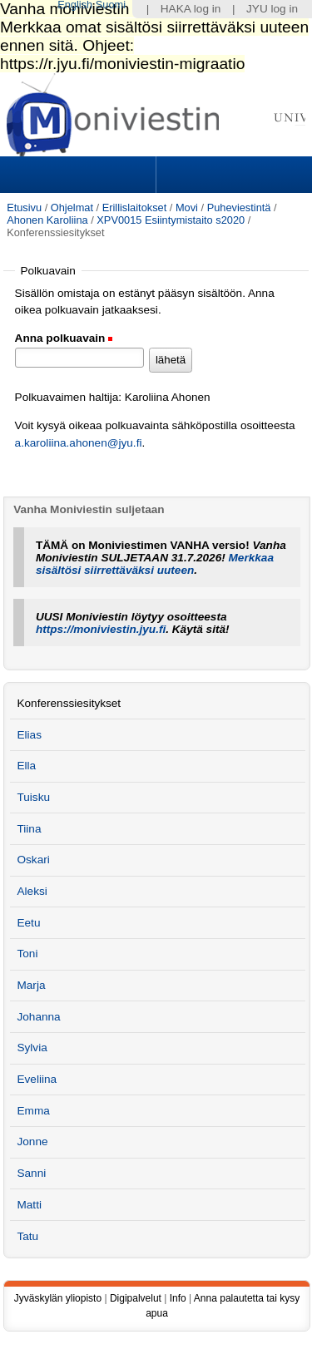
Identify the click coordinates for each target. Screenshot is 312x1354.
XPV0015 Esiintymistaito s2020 (171, 220)
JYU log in (272, 8)
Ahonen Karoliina (47, 220)
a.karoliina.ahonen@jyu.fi (78, 443)
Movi (187, 207)
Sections (80, 174)
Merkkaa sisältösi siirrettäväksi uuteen (155, 563)
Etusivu (24, 207)
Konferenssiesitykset (69, 703)
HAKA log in (191, 8)
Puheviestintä (239, 207)
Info (178, 1298)
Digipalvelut (135, 1298)
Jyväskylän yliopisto (58, 1298)
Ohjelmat (72, 207)
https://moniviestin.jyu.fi (101, 629)
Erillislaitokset (134, 207)
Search (232, 174)
